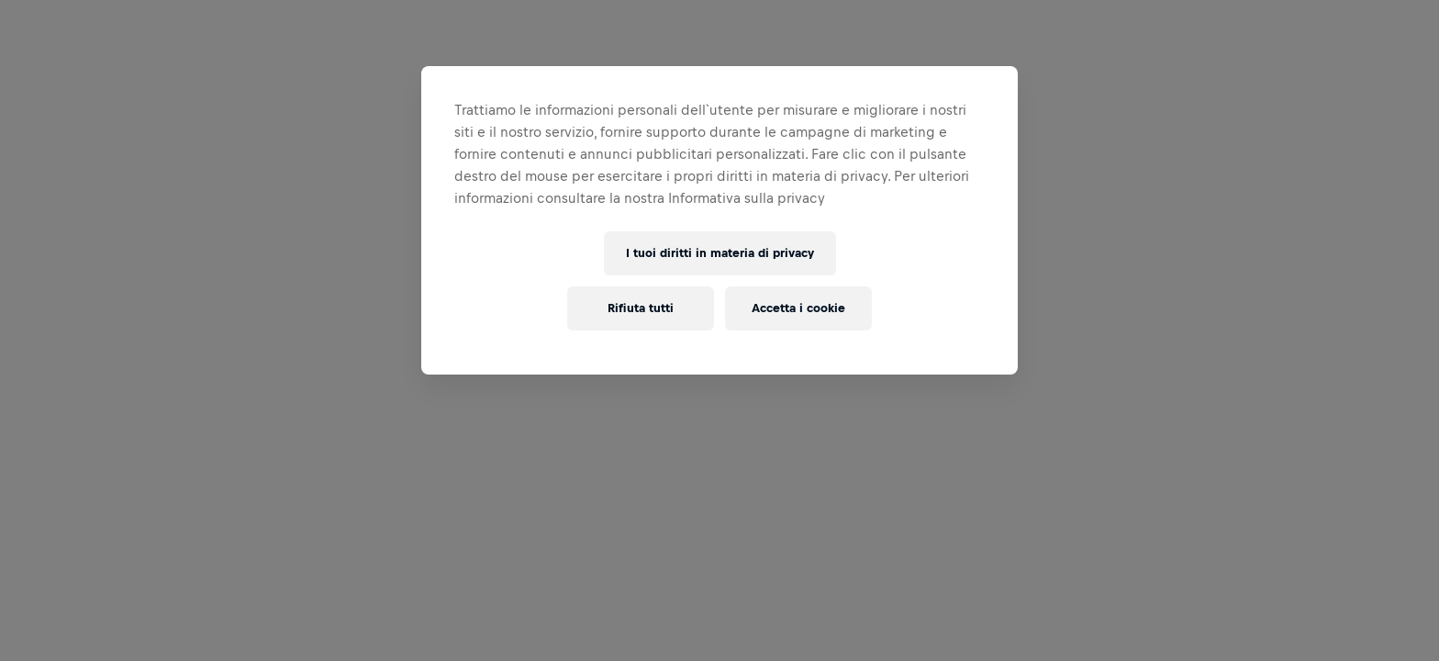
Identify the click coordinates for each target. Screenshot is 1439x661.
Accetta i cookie (798, 308)
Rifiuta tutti (641, 308)
